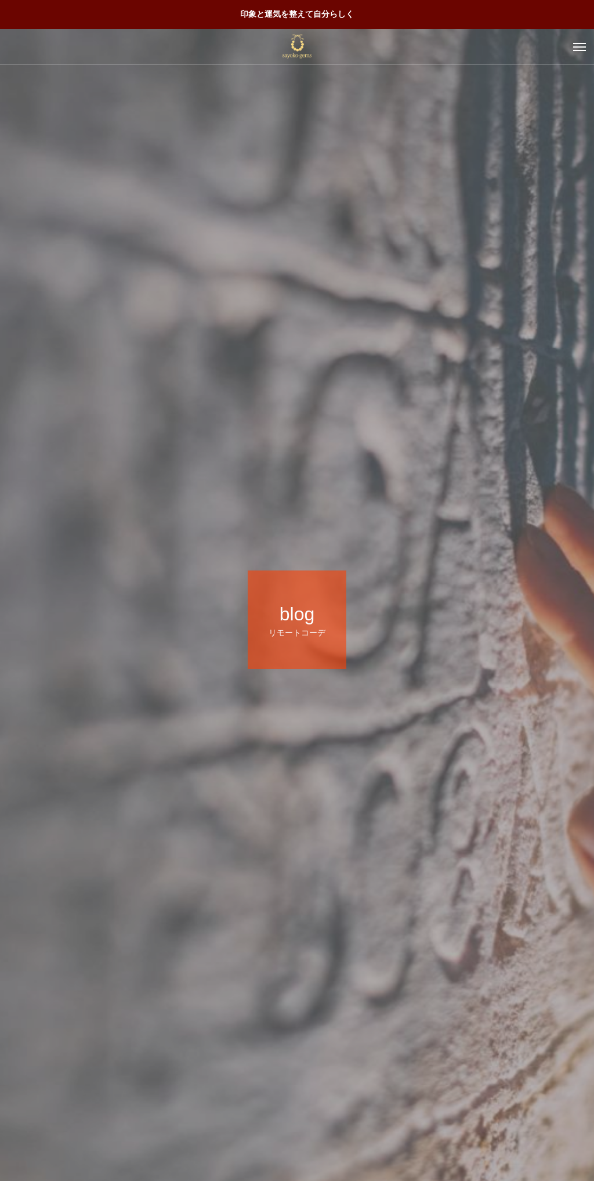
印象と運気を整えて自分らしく (297, 14)
